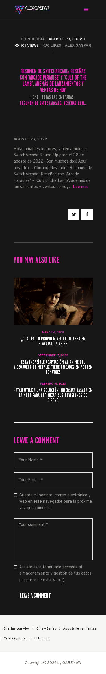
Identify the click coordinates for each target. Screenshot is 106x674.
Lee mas (80, 187)
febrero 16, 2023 (53, 384)
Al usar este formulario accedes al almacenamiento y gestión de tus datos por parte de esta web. (55, 574)
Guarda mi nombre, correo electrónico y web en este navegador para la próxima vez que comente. (55, 502)
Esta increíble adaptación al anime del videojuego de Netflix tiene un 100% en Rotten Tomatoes (53, 367)
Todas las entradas (57, 97)
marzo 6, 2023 (53, 332)
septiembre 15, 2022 (53, 355)
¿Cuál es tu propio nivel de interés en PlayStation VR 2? (53, 341)
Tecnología (32, 39)
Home (34, 97)
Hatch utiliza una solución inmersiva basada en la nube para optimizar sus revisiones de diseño (53, 395)
